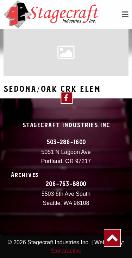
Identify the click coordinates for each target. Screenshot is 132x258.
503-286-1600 (66, 142)
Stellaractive (66, 251)
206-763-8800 (66, 184)
